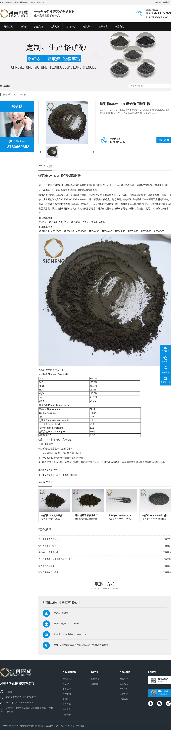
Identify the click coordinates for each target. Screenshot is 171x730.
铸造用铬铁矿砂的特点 (48, 539)
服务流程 (67, 689)
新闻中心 (67, 699)
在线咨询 (164, 140)
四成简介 (124, 678)
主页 (15, 94)
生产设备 (124, 689)
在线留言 (67, 709)
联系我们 (167, 2)
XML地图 (80, 726)
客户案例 (67, 694)
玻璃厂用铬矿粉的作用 (48, 572)
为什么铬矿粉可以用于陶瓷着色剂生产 (55, 559)
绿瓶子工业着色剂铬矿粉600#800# (61, 475)
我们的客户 (125, 699)
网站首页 (67, 678)
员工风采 (124, 684)
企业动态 (95, 678)
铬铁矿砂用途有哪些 (47, 545)
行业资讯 (95, 684)
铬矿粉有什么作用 (46, 566)
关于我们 (67, 704)
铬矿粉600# (51, 470)
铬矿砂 (158, 2)
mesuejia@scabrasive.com (74, 634)
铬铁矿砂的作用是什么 (48, 552)
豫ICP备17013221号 (65, 726)
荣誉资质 (124, 694)
